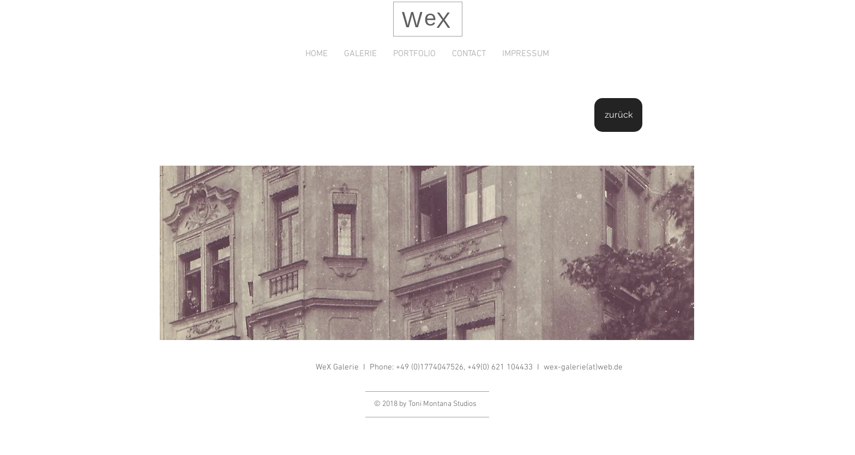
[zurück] (618, 115)
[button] (427, 253)
